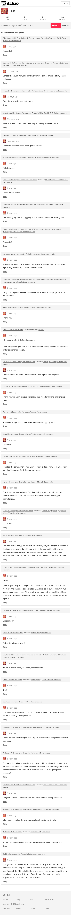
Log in (65, 3)
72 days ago (12, 96)
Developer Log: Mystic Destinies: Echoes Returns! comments (25, 279)
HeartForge (31, 482)
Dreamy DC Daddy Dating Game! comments (19, 362)
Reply (5, 55)
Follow (55, 25)
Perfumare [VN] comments (12, 727)
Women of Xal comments (12, 386)
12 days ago (12, 71)
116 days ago (13, 119)
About (6, 900)
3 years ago (12, 313)
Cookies (46, 908)
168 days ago (13, 141)
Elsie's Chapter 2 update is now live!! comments (20, 180)
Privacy (32, 908)
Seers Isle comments (10, 434)
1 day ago (11, 46)
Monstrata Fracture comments (14, 254)
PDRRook (34, 727)
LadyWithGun (31, 434)
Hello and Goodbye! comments (14, 135)
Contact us (48, 900)
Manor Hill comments (10, 482)
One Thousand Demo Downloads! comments (19, 785)
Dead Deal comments (10, 702)
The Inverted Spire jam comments (15, 610)
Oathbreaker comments (11, 854)
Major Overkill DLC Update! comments (17, 113)
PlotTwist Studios (35, 386)
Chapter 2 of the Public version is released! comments (22, 655)
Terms (18, 908)
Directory (6, 908)
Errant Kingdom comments (12, 680)
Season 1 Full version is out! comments (17, 91)
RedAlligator (35, 680)
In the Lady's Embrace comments (15, 158)
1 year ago (11, 163)
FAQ (18, 900)
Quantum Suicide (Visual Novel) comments (18, 511)
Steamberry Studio (38, 307)
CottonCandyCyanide (49, 511)
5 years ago (12, 440)
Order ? (49, 307)
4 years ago (12, 370)
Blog (31, 900)
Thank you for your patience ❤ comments (18, 205)
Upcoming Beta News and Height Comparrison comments (23, 63)
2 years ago (12, 188)
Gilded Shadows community (13, 307)
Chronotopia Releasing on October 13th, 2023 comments (23, 229)
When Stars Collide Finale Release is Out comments (21, 38)
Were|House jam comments (13, 633)
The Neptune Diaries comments (14, 456)
